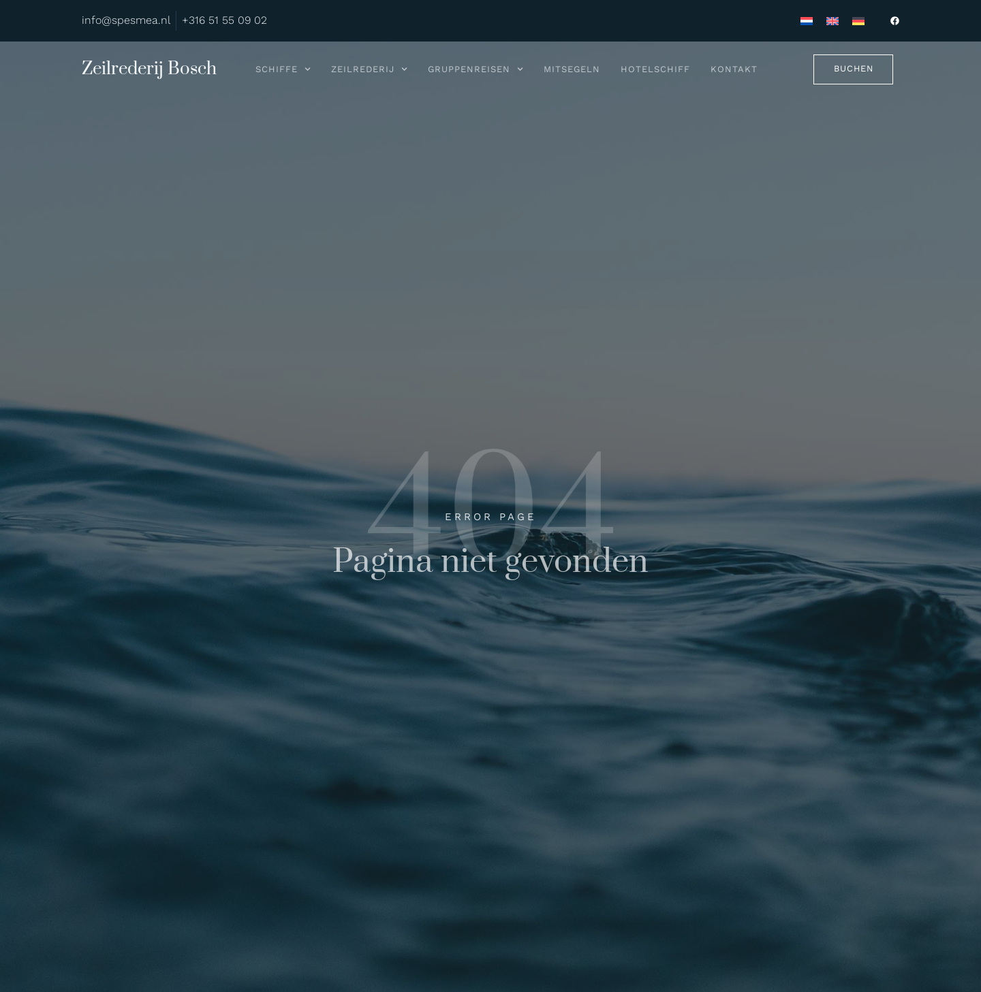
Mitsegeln (572, 69)
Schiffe (283, 69)
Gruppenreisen (475, 69)
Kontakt (734, 69)
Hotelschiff (655, 69)
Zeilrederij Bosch (149, 69)
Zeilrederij (369, 69)
